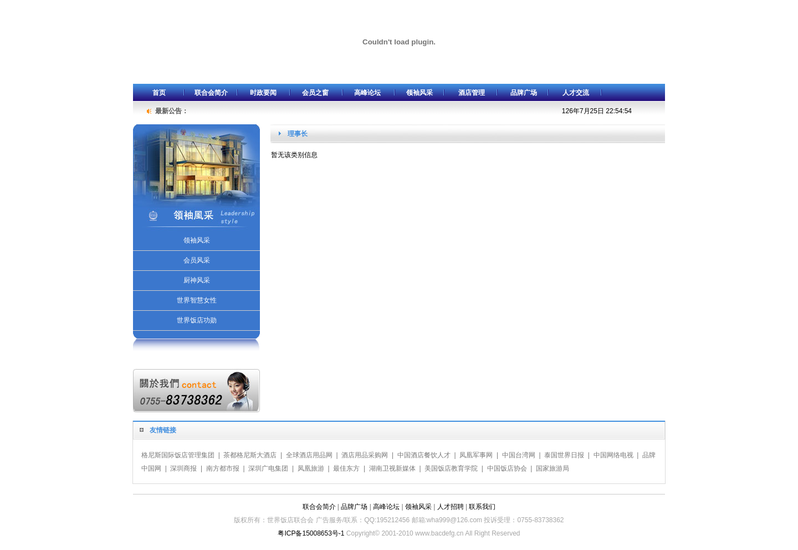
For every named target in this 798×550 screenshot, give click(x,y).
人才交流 (575, 93)
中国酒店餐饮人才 (424, 455)
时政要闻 (263, 93)
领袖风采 (419, 93)
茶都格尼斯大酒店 (250, 455)
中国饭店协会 (507, 468)
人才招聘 (450, 507)
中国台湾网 (518, 455)
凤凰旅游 (311, 468)
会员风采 (196, 260)
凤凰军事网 (476, 455)
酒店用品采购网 (364, 455)
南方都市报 (222, 468)
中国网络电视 (613, 455)
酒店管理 (471, 93)
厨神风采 (196, 280)
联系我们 (482, 507)
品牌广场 (523, 93)
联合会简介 (211, 93)
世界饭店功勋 (197, 320)
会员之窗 (315, 93)
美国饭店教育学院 (451, 468)
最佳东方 (346, 468)
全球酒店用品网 (309, 455)
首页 (159, 93)
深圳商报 (183, 468)
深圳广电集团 (268, 468)
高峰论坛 (367, 93)
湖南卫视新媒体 (392, 468)
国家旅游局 (552, 468)
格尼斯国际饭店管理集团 (177, 455)
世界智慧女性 (197, 300)
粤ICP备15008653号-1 (311, 533)
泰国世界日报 (564, 455)
